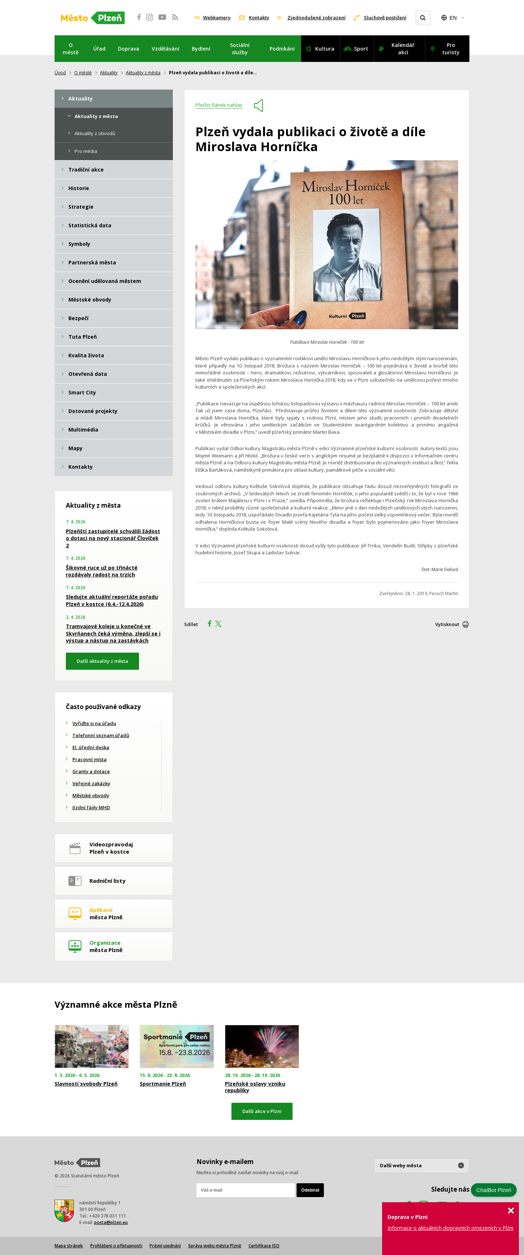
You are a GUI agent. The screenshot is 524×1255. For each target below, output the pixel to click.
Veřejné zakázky (91, 783)
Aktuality (109, 73)
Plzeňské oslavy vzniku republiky (255, 1087)
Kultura (324, 48)
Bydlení (201, 48)
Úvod (60, 73)
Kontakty (259, 17)
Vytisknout (447, 624)
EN (453, 18)
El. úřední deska (90, 747)
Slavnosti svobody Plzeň (86, 1084)
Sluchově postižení (385, 17)
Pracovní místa (89, 759)
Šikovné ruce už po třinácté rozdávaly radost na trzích (102, 571)
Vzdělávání (165, 48)
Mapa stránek (69, 1246)
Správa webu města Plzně (214, 1246)
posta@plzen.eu (111, 1222)
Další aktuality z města (102, 661)
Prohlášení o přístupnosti (116, 1246)
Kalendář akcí (403, 49)
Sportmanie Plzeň (163, 1084)
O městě (71, 49)
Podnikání (282, 48)
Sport (361, 48)
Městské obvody (90, 795)
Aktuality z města (143, 73)
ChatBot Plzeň (493, 1190)
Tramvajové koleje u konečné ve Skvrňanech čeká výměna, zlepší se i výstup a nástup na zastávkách (113, 633)
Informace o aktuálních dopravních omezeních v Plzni (450, 1227)
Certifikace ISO (264, 1246)
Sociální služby (240, 49)
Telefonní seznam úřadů (100, 735)
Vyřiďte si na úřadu (94, 723)
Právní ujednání (165, 1246)
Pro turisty (451, 49)
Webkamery (217, 17)
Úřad (99, 48)
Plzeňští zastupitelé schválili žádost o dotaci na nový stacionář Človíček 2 (113, 538)
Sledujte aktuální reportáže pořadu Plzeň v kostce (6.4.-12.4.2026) (112, 600)
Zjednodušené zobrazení (316, 17)
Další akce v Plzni (262, 1111)
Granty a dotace (91, 771)
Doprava (128, 48)
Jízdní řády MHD (91, 807)
